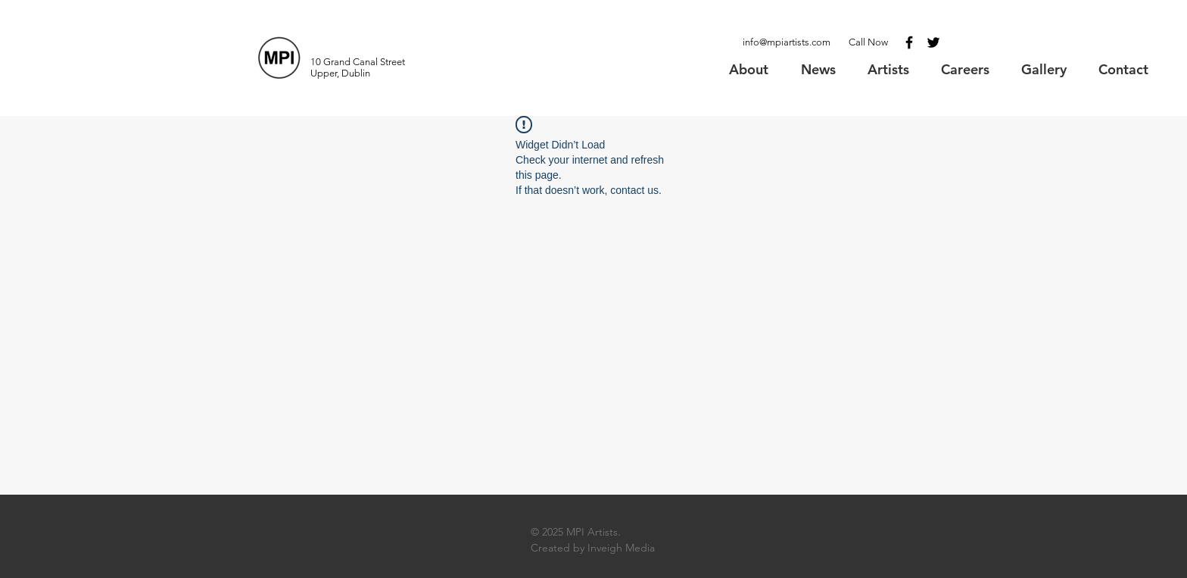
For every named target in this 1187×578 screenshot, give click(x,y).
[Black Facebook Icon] (909, 42)
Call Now (868, 42)
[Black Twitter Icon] (933, 42)
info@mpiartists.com (786, 42)
